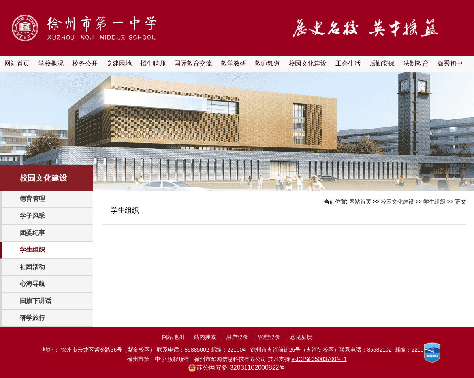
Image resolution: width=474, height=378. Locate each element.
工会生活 (348, 63)
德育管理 (32, 198)
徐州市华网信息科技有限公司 (230, 359)
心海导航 (32, 283)
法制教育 (416, 63)
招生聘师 (153, 63)
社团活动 (32, 266)
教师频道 (267, 63)
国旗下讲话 (35, 300)
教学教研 (233, 63)
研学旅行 (32, 317)
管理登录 (269, 337)
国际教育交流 (193, 63)
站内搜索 (205, 337)
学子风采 (32, 215)
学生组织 (32, 249)
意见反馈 (301, 337)
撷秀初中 (450, 63)
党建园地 (119, 63)
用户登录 (237, 337)
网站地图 (173, 337)
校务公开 (85, 63)
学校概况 (51, 63)
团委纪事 (32, 232)
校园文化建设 (308, 63)
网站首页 (17, 63)
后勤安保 (382, 63)
